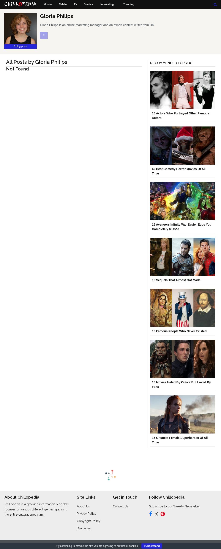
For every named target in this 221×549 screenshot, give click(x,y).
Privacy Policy (86, 513)
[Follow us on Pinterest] (163, 514)
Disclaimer (84, 528)
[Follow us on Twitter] (156, 514)
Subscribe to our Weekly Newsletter (174, 506)
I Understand (152, 545)
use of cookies (129, 545)
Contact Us (120, 506)
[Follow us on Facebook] (150, 514)
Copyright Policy (88, 521)
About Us (83, 506)
